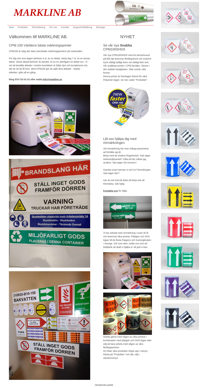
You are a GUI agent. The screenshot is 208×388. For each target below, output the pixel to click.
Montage (100, 27)
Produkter (23, 27)
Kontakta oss (110, 191)
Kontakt (65, 27)
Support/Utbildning (82, 27)
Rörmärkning (38, 27)
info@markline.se (52, 79)
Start (11, 27)
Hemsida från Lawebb (104, 385)
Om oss (53, 27)
